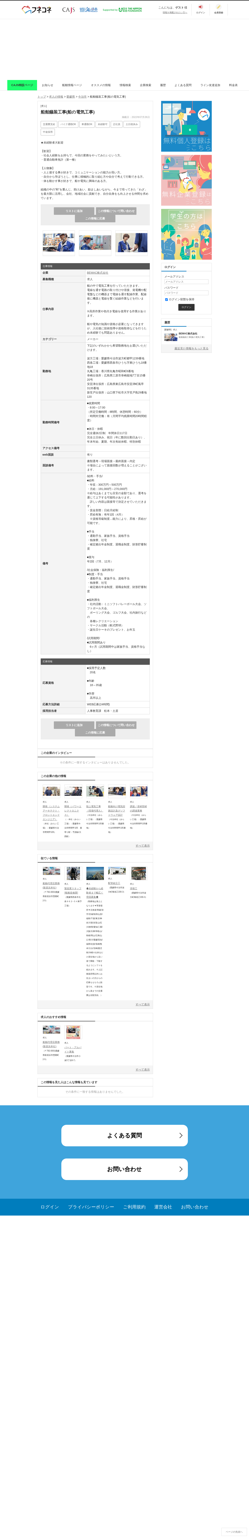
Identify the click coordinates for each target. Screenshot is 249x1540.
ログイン (49, 1206)
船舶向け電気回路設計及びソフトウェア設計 (116, 810)
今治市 (82, 96)
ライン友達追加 (210, 85)
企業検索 (145, 85)
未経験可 (102, 124)
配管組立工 (114, 883)
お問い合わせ (124, 1169)
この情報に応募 (95, 218)
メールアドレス (174, 276)
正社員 (116, 124)
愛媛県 (70, 96)
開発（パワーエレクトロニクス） (72, 810)
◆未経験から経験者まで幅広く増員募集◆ (94, 892)
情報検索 (125, 85)
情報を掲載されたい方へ (175, 12)
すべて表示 (143, 845)
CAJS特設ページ (22, 85)
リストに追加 (74, 211)
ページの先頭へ (234, 1531)
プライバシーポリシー (91, 1206)
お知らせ (47, 85)
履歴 (163, 85)
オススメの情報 (101, 85)
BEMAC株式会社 (98, 272)
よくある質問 (183, 85)
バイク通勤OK (68, 124)
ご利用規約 (134, 1206)
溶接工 (133, 888)
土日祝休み (132, 124)
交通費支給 (49, 124)
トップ (41, 96)
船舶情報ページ (72, 85)
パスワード (171, 287)
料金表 (233, 85)
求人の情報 (56, 96)
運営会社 (163, 1206)
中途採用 (48, 132)
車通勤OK (87, 124)
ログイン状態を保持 (179, 299)
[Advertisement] (124, 49)
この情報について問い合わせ (116, 211)
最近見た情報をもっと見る (192, 348)
